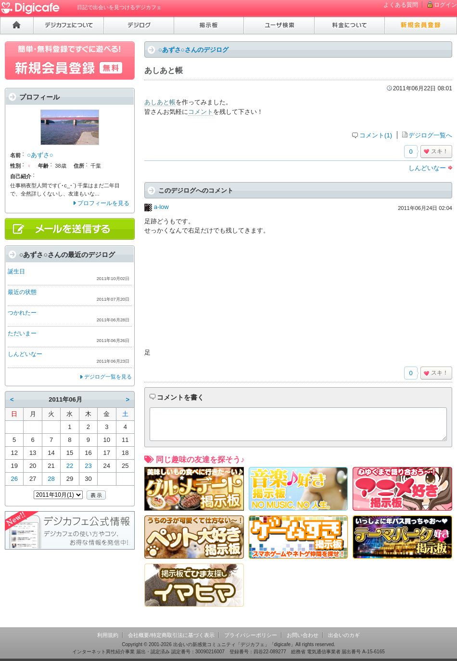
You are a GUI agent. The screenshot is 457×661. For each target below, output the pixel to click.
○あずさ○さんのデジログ (193, 49)
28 (51, 478)
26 (14, 478)
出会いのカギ (344, 635)
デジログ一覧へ (430, 135)
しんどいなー (427, 167)
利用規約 (107, 635)
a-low (161, 206)
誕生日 (16, 271)
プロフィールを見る (103, 203)
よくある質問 (400, 4)
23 (88, 465)
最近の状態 (22, 292)
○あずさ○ (40, 155)
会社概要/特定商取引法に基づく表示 (171, 635)
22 (69, 465)
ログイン (445, 4)
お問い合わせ (302, 635)
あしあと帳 (160, 102)
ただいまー (22, 333)
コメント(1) (375, 135)
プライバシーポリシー (250, 635)
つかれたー (22, 312)
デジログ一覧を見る (108, 376)
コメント (200, 111)
